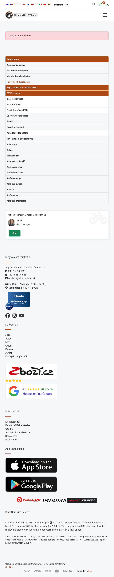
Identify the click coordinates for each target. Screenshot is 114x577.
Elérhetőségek (12, 421)
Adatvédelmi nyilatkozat (18, 432)
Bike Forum (11, 439)
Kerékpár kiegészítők (16, 356)
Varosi (8, 338)
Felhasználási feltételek (17, 425)
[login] (106, 4)
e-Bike (8, 335)
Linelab (87, 571)
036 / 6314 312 (16, 271)
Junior (8, 353)
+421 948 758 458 (18, 274)
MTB (7, 342)
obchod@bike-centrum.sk (21, 278)
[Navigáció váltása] (83, 15)
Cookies (9, 567)
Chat (14, 233)
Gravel (8, 345)
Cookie (9, 429)
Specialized (11, 436)
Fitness (9, 349)
